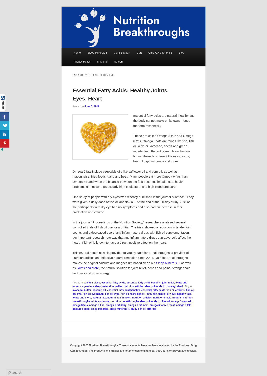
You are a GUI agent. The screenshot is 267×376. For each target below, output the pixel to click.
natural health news (119, 297)
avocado (77, 290)
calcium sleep (92, 282)
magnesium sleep (90, 286)
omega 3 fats (80, 305)
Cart (139, 52)
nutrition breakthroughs (167, 297)
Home (77, 52)
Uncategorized (174, 286)
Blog (181, 52)
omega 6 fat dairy (116, 305)
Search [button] (118, 61)
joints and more (81, 297)
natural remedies (112, 286)
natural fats (99, 297)
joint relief (168, 282)
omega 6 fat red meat (162, 305)
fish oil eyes (112, 293)
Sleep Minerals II (97, 52)
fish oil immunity (147, 293)
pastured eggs (80, 308)
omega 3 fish (96, 305)
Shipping (102, 61)
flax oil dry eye (167, 293)
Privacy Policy (82, 61)
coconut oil (99, 290)
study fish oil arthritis (143, 308)
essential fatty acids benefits (144, 282)
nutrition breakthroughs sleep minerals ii (135, 301)
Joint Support (122, 52)
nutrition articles (134, 286)
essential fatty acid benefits (123, 290)
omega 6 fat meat (138, 305)
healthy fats (184, 293)
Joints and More (88, 268)
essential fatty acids (113, 282)
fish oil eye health (93, 293)
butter (87, 290)
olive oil (165, 301)
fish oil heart (128, 293)
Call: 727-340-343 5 (160, 52)
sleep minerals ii (154, 286)
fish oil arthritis (175, 290)
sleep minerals (99, 308)
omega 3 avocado (182, 301)
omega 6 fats (183, 305)
